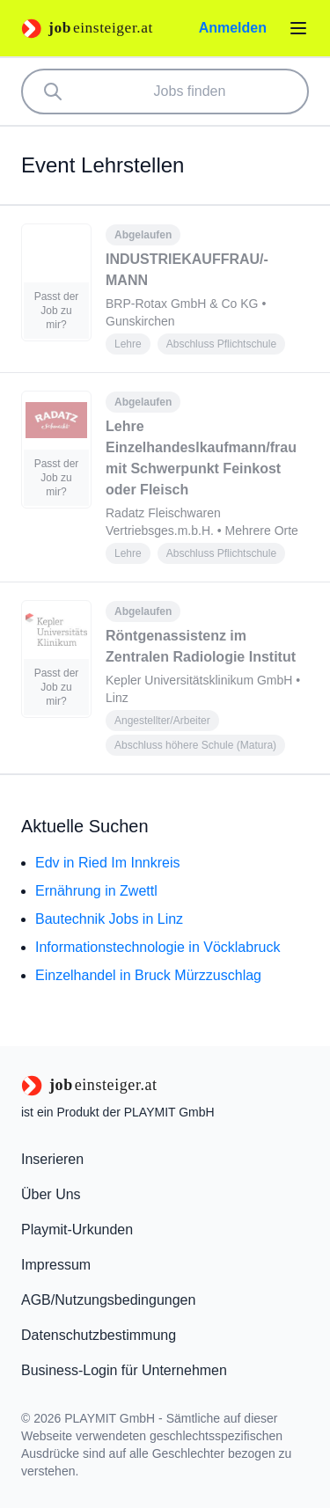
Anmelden (233, 27)
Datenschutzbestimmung (98, 1335)
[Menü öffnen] (298, 28)
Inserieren (52, 1159)
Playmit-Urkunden (77, 1229)
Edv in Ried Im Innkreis (107, 862)
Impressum (56, 1264)
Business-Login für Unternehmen (124, 1370)
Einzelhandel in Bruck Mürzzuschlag (148, 975)
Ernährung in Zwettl (96, 890)
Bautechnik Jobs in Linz (109, 918)
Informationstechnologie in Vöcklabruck (157, 947)
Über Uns (51, 1194)
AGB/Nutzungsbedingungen (108, 1299)
